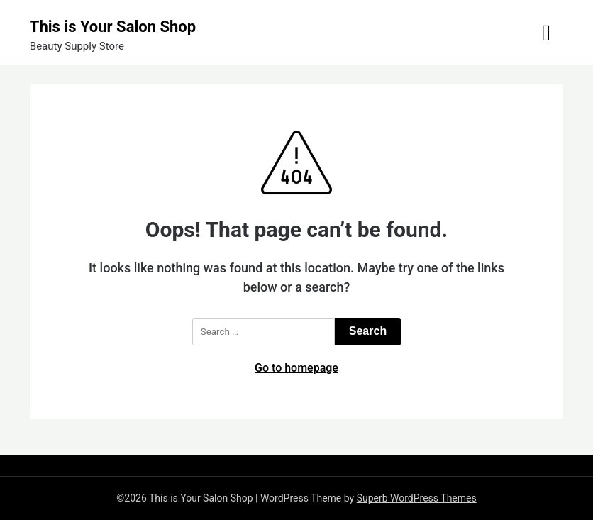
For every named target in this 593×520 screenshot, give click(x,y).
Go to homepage (296, 368)
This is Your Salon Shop (113, 26)
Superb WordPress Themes (417, 498)
